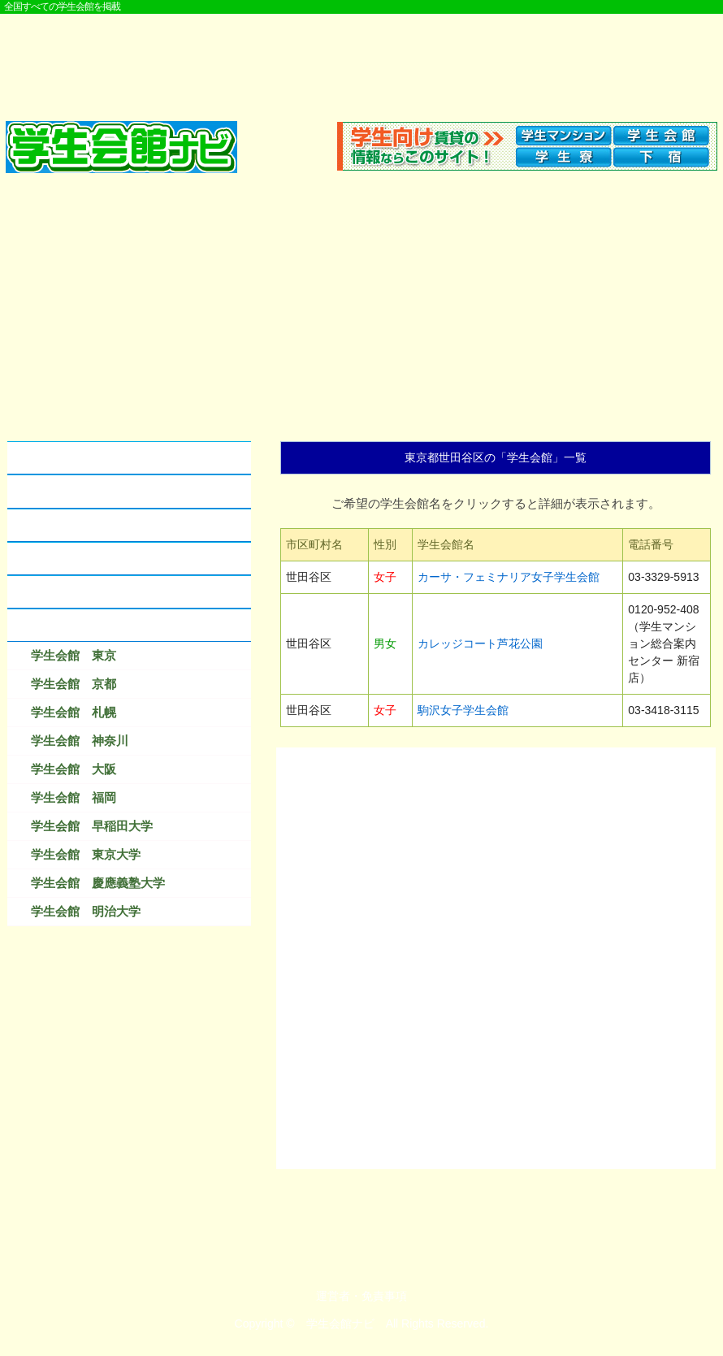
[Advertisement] (361, 58)
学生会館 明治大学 (86, 911)
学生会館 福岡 (73, 797)
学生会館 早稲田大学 (92, 826)
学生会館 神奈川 (79, 740)
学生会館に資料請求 (70, 558)
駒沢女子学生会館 (463, 710)
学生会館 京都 (73, 684)
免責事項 (384, 1295)
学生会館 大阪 (73, 769)
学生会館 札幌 (73, 712)
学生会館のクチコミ (70, 525)
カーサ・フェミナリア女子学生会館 (509, 576)
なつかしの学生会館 (70, 592)
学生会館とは (52, 458)
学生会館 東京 (73, 655)
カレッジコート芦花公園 (480, 643)
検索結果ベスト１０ (70, 625)
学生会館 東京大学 (86, 854)
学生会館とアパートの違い (88, 491)
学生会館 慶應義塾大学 (98, 883)
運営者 (333, 1295)
